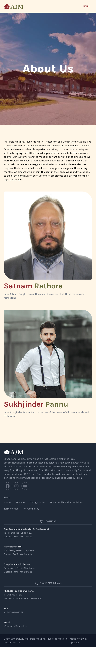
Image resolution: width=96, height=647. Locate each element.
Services (20, 502)
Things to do (37, 502)
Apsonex (74, 642)
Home (7, 502)
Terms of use (11, 508)
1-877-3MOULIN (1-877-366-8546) (23, 598)
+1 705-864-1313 (13, 594)
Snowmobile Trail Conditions (66, 502)
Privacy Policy (31, 508)
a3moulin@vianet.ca (15, 626)
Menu (86, 6)
